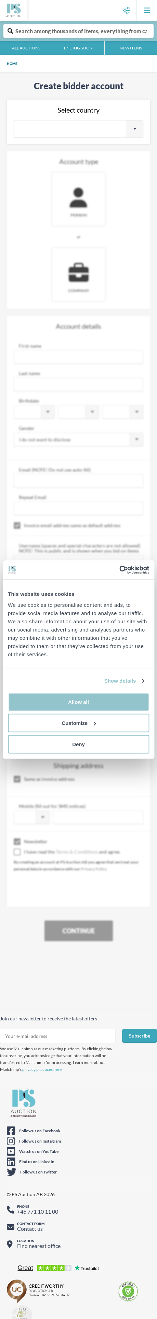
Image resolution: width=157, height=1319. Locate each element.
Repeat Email (33, 497)
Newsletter (31, 841)
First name (30, 345)
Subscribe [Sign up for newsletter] (139, 1036)
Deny (78, 744)
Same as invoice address (44, 779)
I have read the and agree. (67, 851)
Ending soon (78, 47)
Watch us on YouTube (38, 1151)
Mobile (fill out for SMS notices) (52, 806)
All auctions (26, 47)
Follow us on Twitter (38, 1172)
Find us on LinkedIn (36, 1161)
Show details (120, 681)
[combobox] (78, 128)
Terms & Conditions (77, 852)
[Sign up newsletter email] (57, 1036)
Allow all (78, 702)
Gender (27, 428)
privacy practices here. (42, 1069)
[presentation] (66, 892)
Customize (79, 723)
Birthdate (29, 400)
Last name (29, 373)
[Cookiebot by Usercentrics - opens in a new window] (119, 569)
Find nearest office (39, 1245)
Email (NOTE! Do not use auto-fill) (55, 469)
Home (12, 63)
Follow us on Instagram (40, 1141)
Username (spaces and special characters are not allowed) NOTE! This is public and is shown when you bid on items (79, 548)
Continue (79, 931)
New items (131, 47)
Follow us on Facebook (40, 1130)
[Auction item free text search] (78, 31)
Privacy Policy (94, 868)
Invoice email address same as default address (67, 525)
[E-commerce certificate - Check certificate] (128, 1291)
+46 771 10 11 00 (37, 1211)
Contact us (30, 1228)
